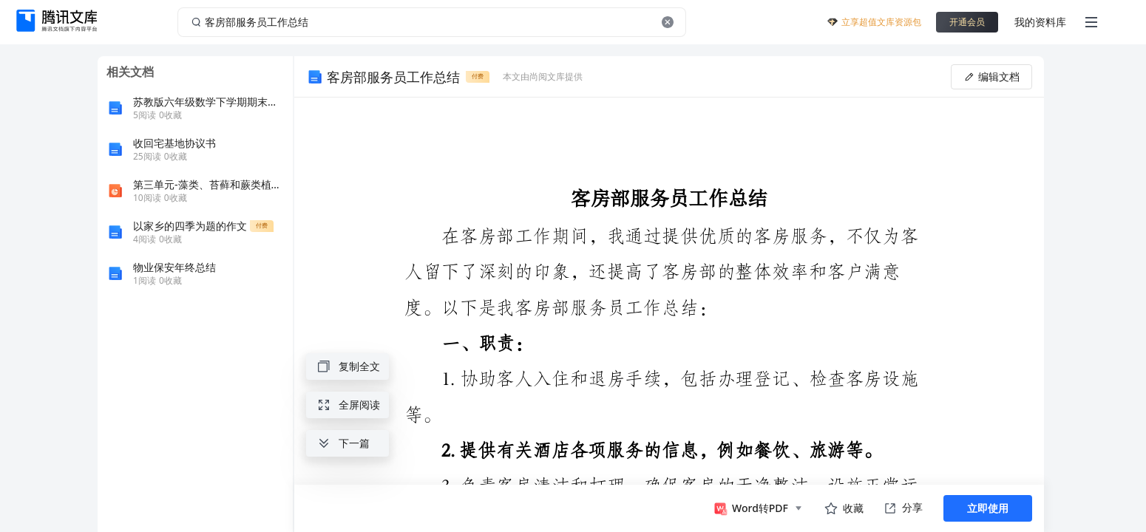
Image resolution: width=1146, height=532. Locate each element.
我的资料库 (1040, 22)
